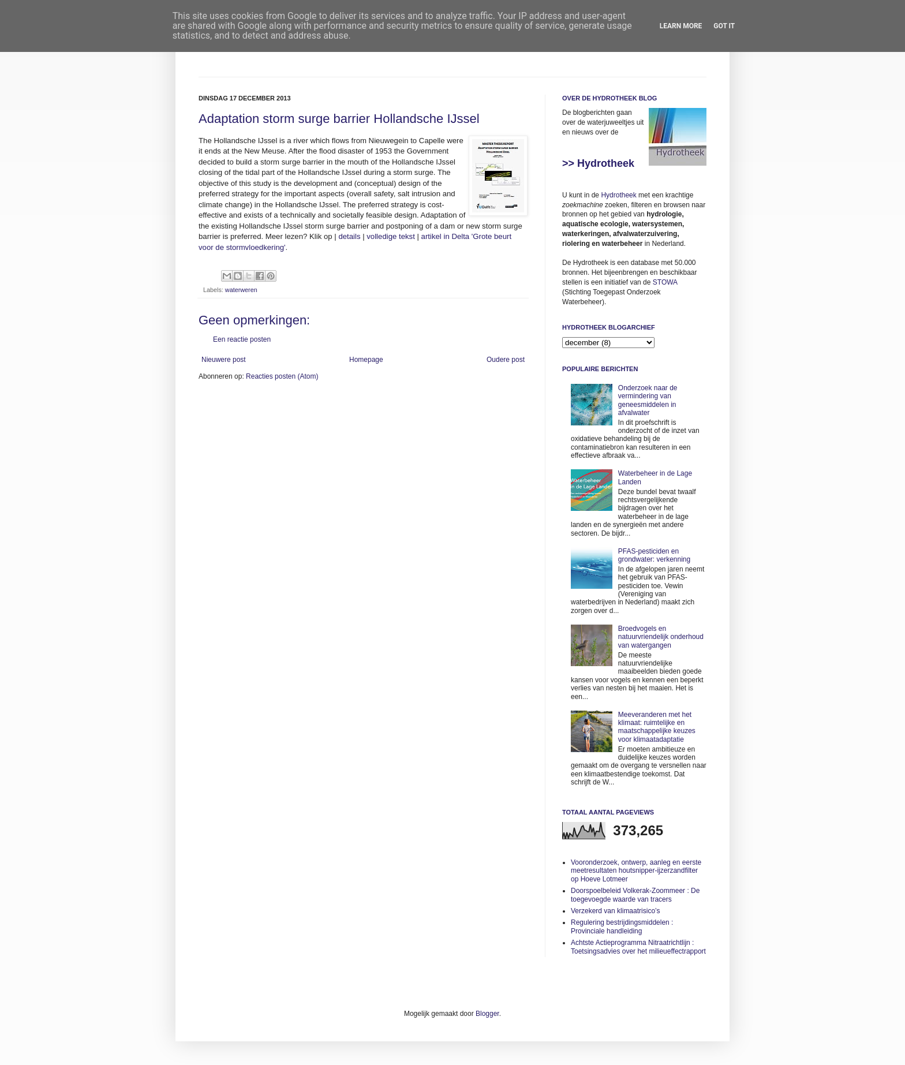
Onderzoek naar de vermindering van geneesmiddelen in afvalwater (648, 400)
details (349, 236)
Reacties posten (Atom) (282, 376)
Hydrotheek (618, 195)
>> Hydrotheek (598, 163)
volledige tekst (391, 236)
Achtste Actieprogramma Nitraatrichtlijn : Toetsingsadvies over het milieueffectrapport (638, 947)
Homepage (366, 360)
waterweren (241, 289)
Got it (724, 26)
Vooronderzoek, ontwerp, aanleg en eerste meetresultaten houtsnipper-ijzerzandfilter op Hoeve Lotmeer (636, 870)
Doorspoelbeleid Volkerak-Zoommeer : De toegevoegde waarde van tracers (635, 895)
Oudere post (506, 360)
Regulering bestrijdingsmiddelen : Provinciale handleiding (622, 926)
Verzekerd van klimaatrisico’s (615, 911)
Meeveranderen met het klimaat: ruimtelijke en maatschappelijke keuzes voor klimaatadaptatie (656, 727)
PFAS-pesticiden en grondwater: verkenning (654, 555)
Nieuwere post (223, 360)
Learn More (681, 26)
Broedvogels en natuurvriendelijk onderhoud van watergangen (661, 637)
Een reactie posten (242, 339)
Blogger (487, 1014)
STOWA (665, 282)
